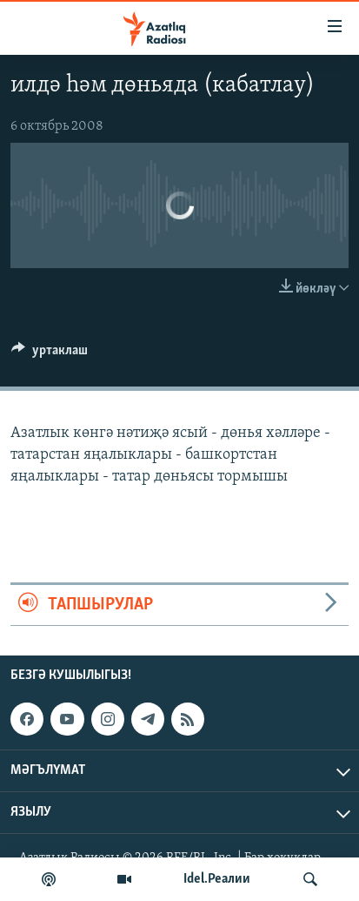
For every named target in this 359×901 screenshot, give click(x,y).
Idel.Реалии (216, 879)
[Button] (49, 354)
